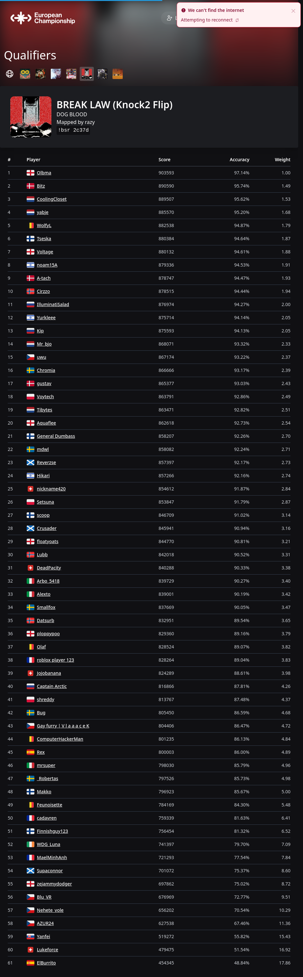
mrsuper (46, 765)
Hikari (43, 475)
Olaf (41, 647)
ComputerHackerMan (60, 739)
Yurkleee (46, 317)
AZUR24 (45, 923)
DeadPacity (49, 568)
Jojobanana (49, 673)
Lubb (42, 554)
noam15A (47, 265)
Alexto (43, 594)
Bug (41, 712)
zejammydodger (54, 884)
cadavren (47, 818)
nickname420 (51, 489)
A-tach (44, 278)
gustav (44, 383)
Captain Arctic (52, 686)
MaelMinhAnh (52, 857)
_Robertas (47, 778)
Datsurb (45, 620)
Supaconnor (50, 870)
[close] (293, 10)
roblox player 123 (55, 660)
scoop (43, 515)
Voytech (45, 396)
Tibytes (44, 410)
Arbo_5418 (48, 581)
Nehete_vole (50, 910)
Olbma (44, 173)
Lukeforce (47, 949)
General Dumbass (56, 436)
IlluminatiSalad (53, 304)
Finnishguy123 (52, 831)
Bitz (41, 186)
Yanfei (43, 936)
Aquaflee (46, 423)
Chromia (46, 370)
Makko (44, 791)
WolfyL (44, 225)
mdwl (43, 449)
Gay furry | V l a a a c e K (63, 726)
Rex (41, 752)
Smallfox (46, 607)
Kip (40, 331)
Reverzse (46, 462)
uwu (41, 357)
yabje (43, 212)
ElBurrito (46, 963)
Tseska (44, 238)
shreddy (45, 699)
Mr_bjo (44, 344)
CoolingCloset (52, 199)
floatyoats (47, 541)
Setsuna (45, 502)
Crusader (47, 528)
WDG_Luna (48, 844)
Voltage (45, 252)
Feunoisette (49, 805)
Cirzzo (43, 291)
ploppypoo (48, 633)
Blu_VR (44, 897)
